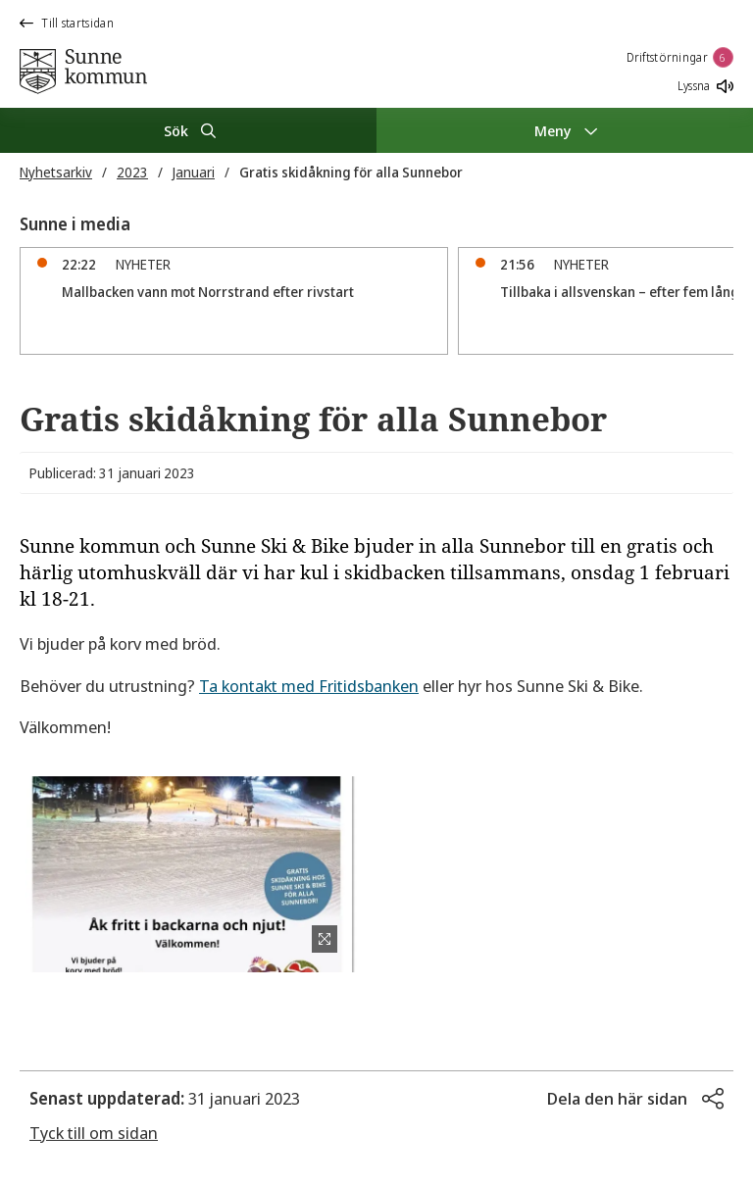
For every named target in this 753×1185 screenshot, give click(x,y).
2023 (132, 172)
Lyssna (705, 85)
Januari (194, 172)
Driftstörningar (680, 57)
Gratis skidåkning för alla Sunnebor (351, 172)
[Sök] (188, 130)
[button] (635, 1098)
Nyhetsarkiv (56, 172)
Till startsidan (67, 23)
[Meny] (564, 130)
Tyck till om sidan (93, 1132)
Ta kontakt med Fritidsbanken (309, 685)
